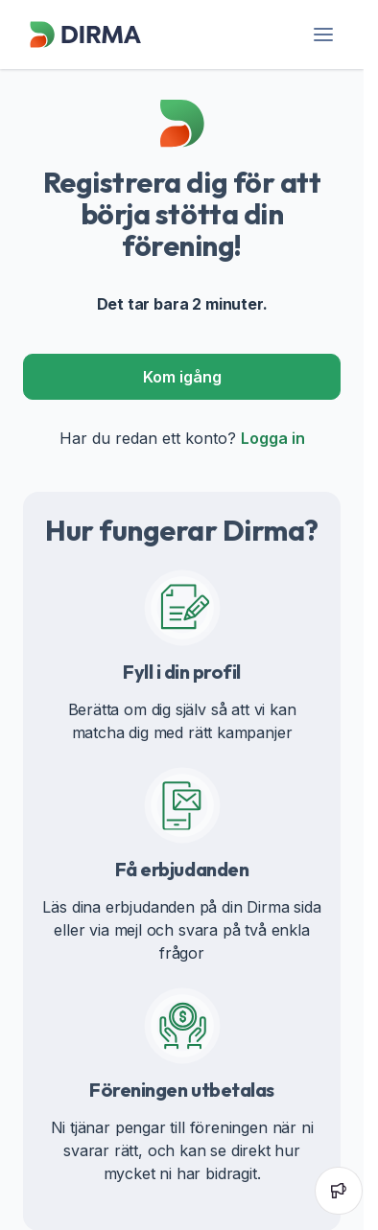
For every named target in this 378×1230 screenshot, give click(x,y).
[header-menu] (323, 35)
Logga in (273, 438)
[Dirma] (84, 48)
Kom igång (182, 376)
